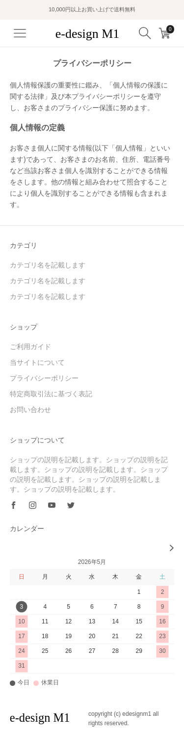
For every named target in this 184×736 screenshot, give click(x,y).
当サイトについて (37, 362)
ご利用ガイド (30, 347)
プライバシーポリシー (44, 378)
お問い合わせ (30, 409)
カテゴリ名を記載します (47, 265)
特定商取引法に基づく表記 (51, 394)
